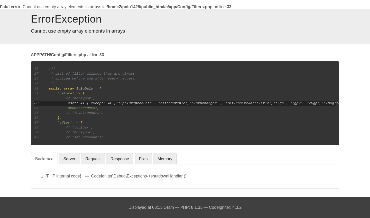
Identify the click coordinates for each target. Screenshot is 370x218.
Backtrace (44, 159)
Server (69, 159)
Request (93, 159)
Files (143, 159)
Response (119, 159)
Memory (165, 159)
